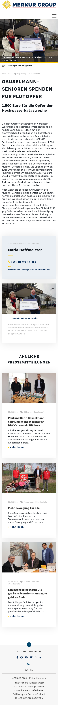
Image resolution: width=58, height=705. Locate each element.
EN (31, 670)
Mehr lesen (16, 447)
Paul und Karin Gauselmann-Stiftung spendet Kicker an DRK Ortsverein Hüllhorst (27, 422)
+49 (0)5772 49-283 (23, 262)
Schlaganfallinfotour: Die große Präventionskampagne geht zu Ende (27, 593)
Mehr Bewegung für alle (24, 508)
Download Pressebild (24, 318)
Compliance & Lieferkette (29, 690)
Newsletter (35, 651)
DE (26, 670)
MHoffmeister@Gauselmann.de (29, 269)
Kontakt (22, 651)
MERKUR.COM (19, 678)
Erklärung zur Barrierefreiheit (29, 694)
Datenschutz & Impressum (29, 686)
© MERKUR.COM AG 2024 (29, 698)
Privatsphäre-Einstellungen (29, 683)
